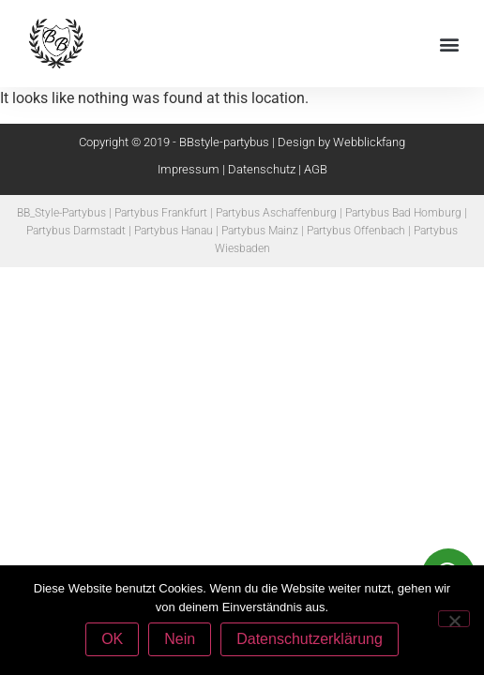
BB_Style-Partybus (61, 212)
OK (112, 639)
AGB (315, 169)
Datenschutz (261, 169)
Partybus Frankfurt (160, 212)
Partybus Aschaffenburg (276, 212)
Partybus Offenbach (356, 230)
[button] (449, 43)
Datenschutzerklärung (309, 639)
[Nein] (454, 618)
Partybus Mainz (259, 230)
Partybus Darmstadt (76, 230)
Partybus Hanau (173, 230)
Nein (179, 639)
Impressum (188, 169)
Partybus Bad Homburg (403, 212)
